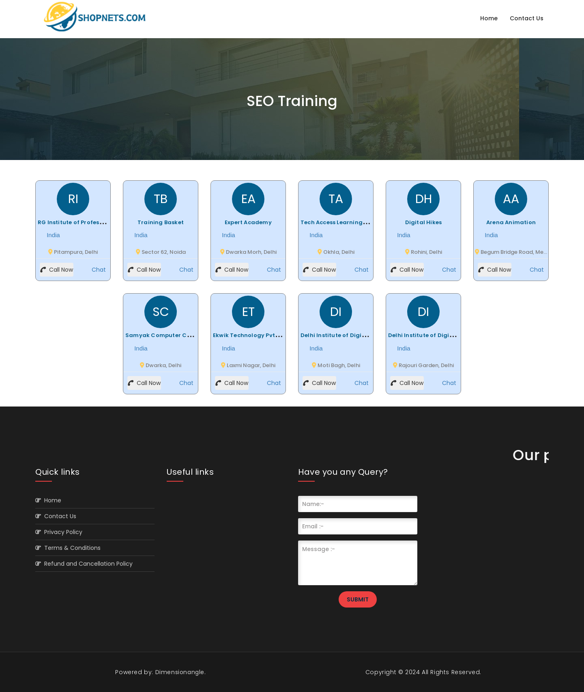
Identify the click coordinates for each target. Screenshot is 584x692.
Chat (98, 270)
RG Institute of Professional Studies (89, 222)
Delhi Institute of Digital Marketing (351, 335)
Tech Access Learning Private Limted (353, 222)
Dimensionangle (178, 672)
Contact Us (526, 18)
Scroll (570, 672)
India (52, 234)
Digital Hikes (423, 222)
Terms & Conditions (68, 548)
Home (489, 18)
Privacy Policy (58, 532)
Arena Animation (511, 222)
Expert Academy (248, 222)
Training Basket (160, 222)
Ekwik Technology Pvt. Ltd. (250, 335)
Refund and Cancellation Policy (84, 564)
